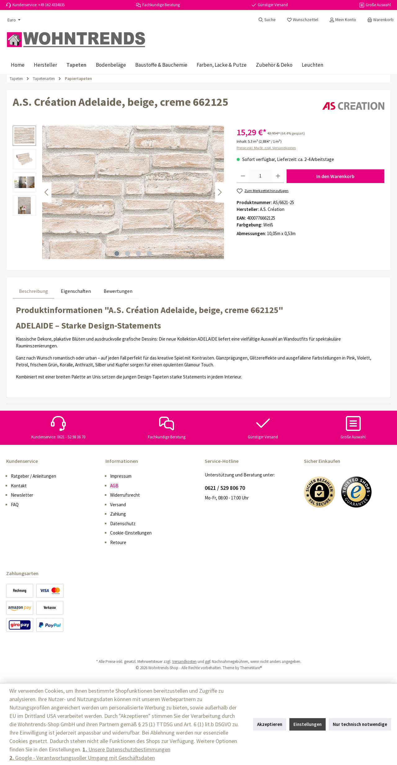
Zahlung (118, 514)
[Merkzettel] (302, 19)
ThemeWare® (251, 667)
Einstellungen (307, 724)
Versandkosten (184, 661)
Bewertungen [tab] (118, 291)
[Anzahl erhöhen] (278, 176)
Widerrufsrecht (125, 495)
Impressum (121, 476)
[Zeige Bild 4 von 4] (149, 253)
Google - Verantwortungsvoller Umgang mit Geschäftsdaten (82, 757)
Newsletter (22, 495)
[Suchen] (267, 19)
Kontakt (19, 486)
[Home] (17, 65)
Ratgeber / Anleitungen (33, 476)
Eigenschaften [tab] (76, 291)
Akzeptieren (269, 724)
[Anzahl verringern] (243, 176)
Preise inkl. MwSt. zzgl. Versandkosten (266, 147)
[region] (118, 192)
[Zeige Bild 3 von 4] (138, 253)
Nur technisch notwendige (360, 724)
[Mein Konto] (342, 19)
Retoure (118, 542)
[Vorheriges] (46, 192)
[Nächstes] (219, 192)
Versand (118, 505)
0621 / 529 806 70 (225, 487)
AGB (114, 486)
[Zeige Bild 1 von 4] (116, 253)
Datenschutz (123, 523)
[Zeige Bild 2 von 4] (127, 253)
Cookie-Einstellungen (131, 533)
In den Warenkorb (335, 176)
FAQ (15, 505)
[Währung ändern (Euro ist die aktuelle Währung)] (13, 20)
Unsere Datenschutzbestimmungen (126, 749)
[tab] (33, 290)
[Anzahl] (260, 176)
